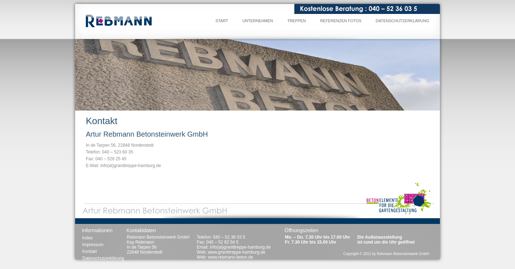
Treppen (296, 21)
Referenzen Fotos (340, 21)
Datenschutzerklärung (402, 21)
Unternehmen (257, 21)
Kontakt (89, 251)
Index (87, 237)
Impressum (92, 244)
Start (222, 21)
